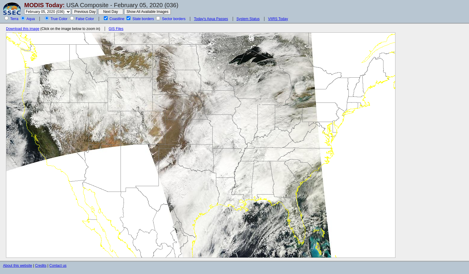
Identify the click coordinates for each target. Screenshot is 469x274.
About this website (17, 266)
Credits (40, 266)
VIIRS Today (278, 19)
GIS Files (116, 29)
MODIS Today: (44, 5)
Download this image (22, 29)
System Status (248, 19)
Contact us (57, 266)
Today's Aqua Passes (211, 19)
